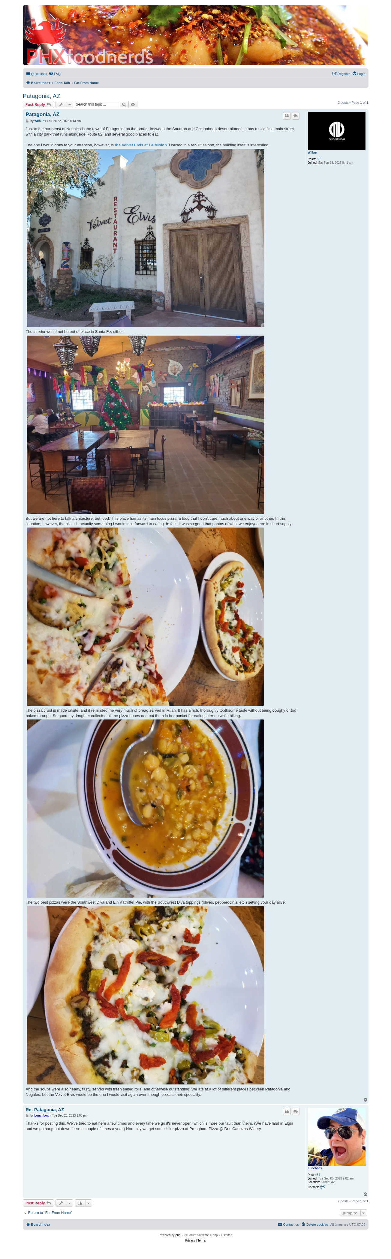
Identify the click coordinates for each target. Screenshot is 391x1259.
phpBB (180, 1235)
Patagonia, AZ (42, 96)
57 (318, 1175)
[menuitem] (55, 73)
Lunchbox (315, 1168)
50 (318, 159)
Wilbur (312, 152)
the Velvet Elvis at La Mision (141, 145)
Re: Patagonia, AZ (45, 1109)
